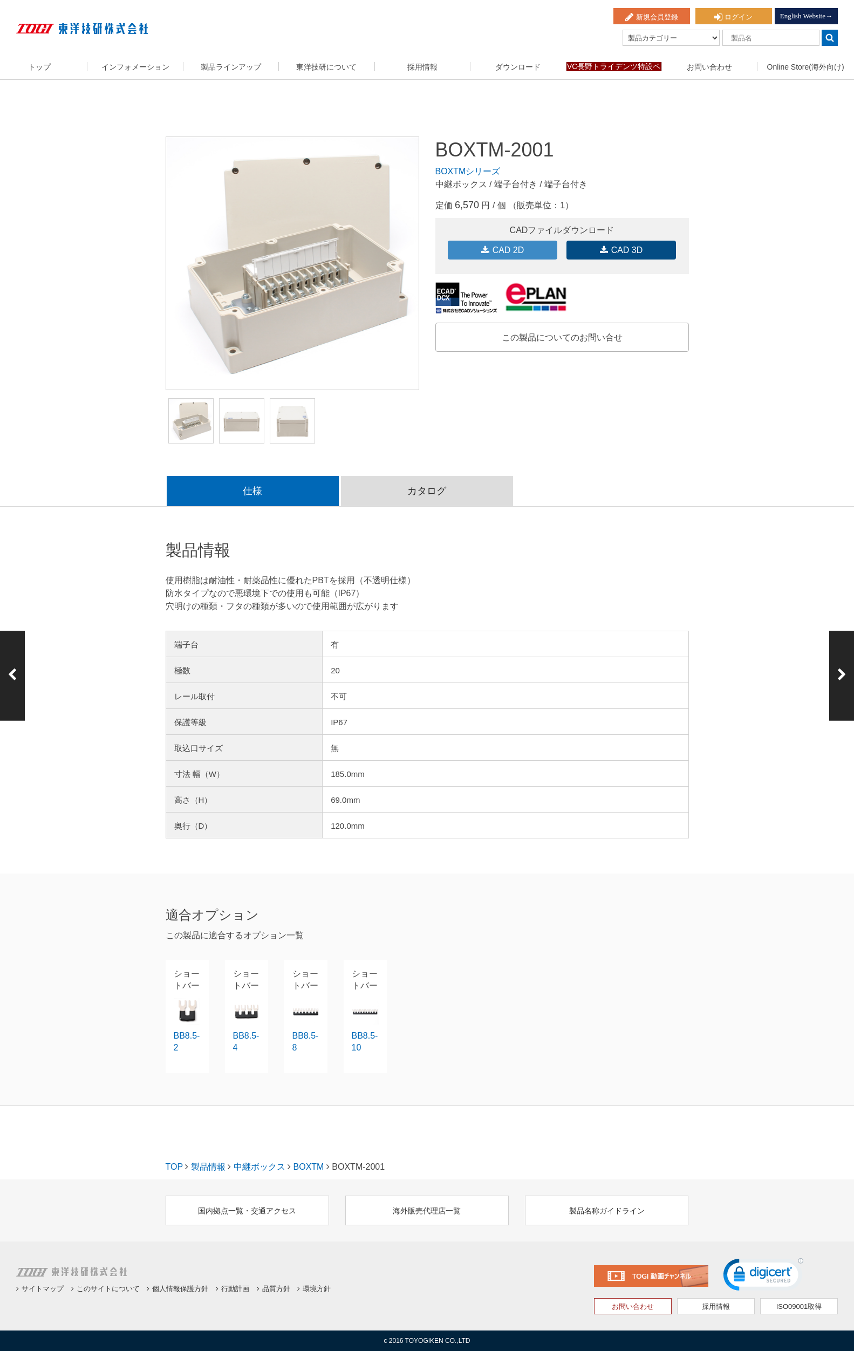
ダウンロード (518, 67)
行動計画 (232, 1289)
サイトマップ (40, 1289)
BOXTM (308, 1166)
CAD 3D (621, 250)
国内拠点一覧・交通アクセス (247, 1210)
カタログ (426, 491)
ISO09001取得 (799, 1306)
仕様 (252, 491)
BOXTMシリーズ (468, 171)
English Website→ (806, 16)
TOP (174, 1166)
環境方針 (314, 1289)
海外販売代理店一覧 (427, 1210)
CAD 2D (502, 250)
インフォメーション (135, 67)
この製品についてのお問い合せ (562, 337)
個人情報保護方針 (177, 1289)
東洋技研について (326, 67)
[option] (292, 263)
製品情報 (208, 1166)
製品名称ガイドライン (607, 1210)
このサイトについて (105, 1289)
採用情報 (422, 67)
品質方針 (273, 1289)
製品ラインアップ (231, 67)
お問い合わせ (709, 67)
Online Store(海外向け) (805, 67)
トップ (39, 67)
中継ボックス (259, 1166)
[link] (763, 1277)
